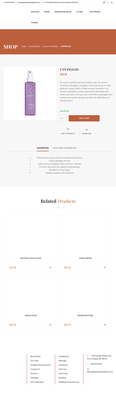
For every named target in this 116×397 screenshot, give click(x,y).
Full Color (63, 369)
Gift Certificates (95, 12)
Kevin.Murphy (34, 46)
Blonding (62, 378)
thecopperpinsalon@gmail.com (29, 2)
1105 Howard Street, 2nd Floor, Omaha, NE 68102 (61, 2)
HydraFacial (64, 356)
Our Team (79, 12)
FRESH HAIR (30, 315)
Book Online (35, 12)
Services (47, 12)
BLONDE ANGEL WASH (30, 258)
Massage (62, 361)
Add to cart (84, 118)
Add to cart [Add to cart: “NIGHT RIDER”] (105, 267)
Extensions (63, 365)
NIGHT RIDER (85, 258)
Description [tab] (43, 148)
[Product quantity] (63, 118)
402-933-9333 (10, 2)
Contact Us (35, 369)
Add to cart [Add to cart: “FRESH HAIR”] (50, 325)
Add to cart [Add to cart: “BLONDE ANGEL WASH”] (50, 267)
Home (23, 46)
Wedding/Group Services (63, 12)
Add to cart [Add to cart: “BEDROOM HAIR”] (105, 325)
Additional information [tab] (65, 148)
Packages (34, 22)
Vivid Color (63, 373)
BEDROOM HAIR (85, 315)
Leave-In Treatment (50, 46)
